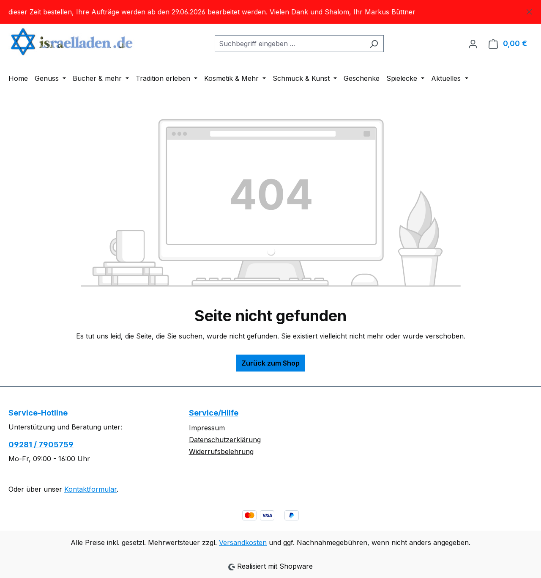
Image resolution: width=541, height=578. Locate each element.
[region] (270, 12)
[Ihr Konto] (473, 43)
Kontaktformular (90, 489)
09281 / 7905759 (41, 444)
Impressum (207, 428)
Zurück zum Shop (270, 363)
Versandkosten (243, 542)
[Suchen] (374, 43)
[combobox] (289, 43)
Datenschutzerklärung (225, 439)
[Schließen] (529, 10)
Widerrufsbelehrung (221, 451)
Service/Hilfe (213, 412)
